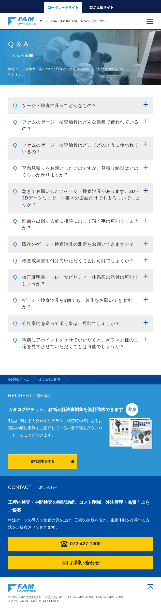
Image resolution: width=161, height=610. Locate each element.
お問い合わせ (81, 562)
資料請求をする (42, 461)
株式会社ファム (22, 588)
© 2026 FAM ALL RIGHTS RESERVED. (34, 601)
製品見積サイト (101, 7)
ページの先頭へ (150, 586)
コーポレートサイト (63, 7)
